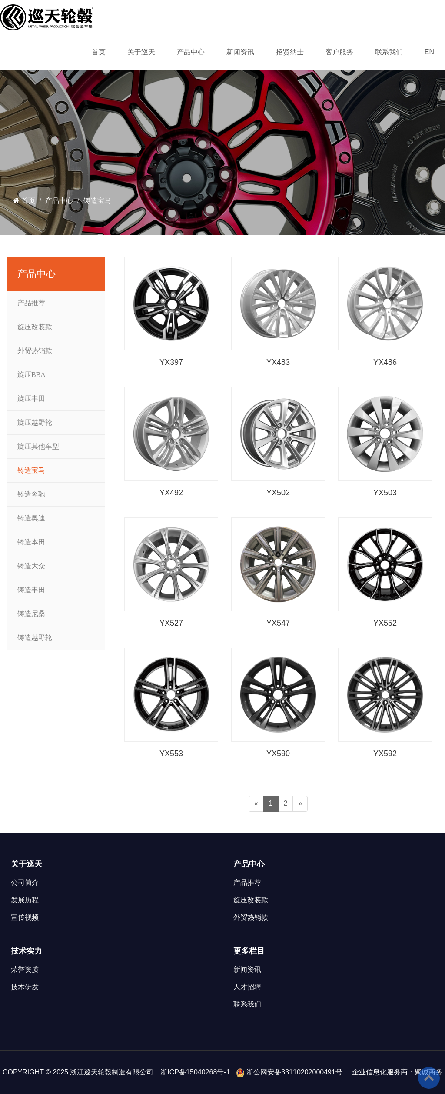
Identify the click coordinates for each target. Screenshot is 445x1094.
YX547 (278, 623)
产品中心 (191, 52)
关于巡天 (141, 52)
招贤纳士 (290, 52)
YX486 (385, 362)
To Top (429, 1078)
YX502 (278, 492)
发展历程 (25, 900)
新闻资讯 (240, 52)
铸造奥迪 (31, 518)
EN (429, 52)
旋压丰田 (31, 398)
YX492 (171, 492)
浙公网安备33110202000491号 (294, 1072)
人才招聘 (247, 987)
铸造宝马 (97, 200)
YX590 (278, 753)
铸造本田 (31, 542)
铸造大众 (31, 566)
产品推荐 (31, 303)
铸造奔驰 (31, 494)
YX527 (171, 623)
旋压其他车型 (38, 446)
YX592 (385, 753)
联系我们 (389, 52)
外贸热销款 (34, 350)
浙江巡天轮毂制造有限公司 (111, 1072)
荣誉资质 (25, 969)
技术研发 (25, 987)
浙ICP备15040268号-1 (195, 1072)
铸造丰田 (31, 590)
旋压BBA (31, 374)
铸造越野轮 (34, 637)
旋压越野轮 (34, 422)
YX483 (278, 362)
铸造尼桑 (31, 613)
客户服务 (339, 52)
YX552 (385, 623)
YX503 (385, 492)
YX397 (171, 362)
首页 (99, 52)
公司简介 (25, 882)
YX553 (171, 753)
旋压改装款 (34, 326)
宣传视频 (25, 917)
